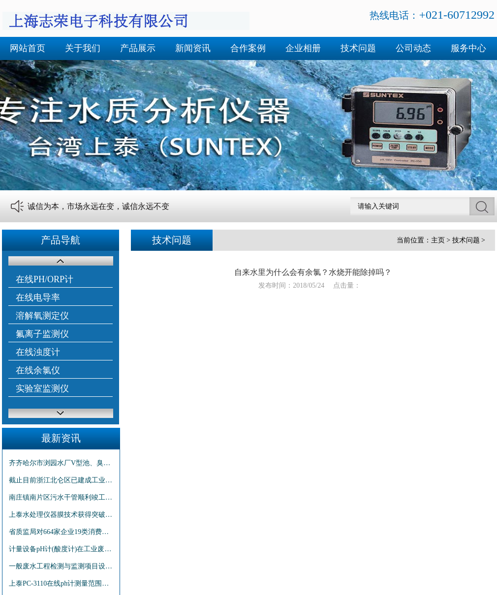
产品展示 (137, 48)
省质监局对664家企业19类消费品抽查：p (61, 532)
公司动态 (413, 48)
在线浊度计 (38, 352)
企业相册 (303, 48)
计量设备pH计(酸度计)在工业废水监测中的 (61, 549)
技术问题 (358, 48)
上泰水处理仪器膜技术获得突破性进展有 (61, 514)
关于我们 (82, 48)
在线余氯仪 (38, 370)
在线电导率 (38, 297)
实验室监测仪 (42, 388)
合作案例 (248, 48)
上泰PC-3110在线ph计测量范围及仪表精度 (61, 583)
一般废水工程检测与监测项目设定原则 (61, 566)
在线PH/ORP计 (44, 279)
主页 (438, 240)
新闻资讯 (193, 48)
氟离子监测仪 (42, 334)
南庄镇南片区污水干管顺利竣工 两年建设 (61, 497)
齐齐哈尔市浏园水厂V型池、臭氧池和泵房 (61, 463)
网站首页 (27, 48)
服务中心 (468, 48)
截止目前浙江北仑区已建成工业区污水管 (61, 480)
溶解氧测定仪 (42, 316)
